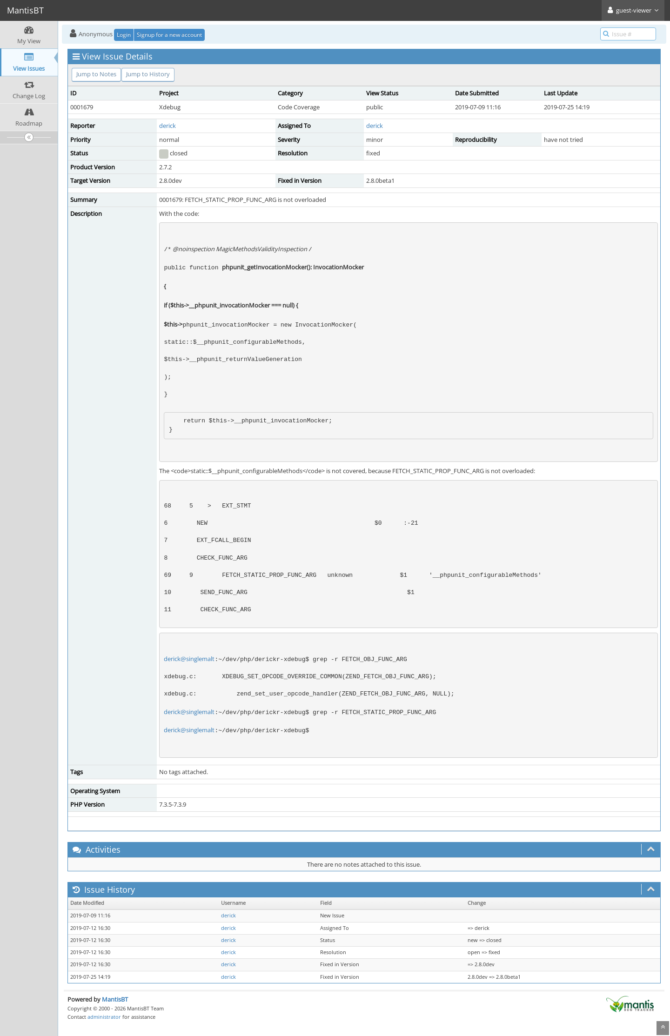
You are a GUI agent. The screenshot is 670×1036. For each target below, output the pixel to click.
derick (167, 125)
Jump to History (148, 74)
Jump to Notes (96, 74)
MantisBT (115, 999)
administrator (104, 1016)
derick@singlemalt (189, 659)
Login (124, 35)
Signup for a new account (169, 35)
